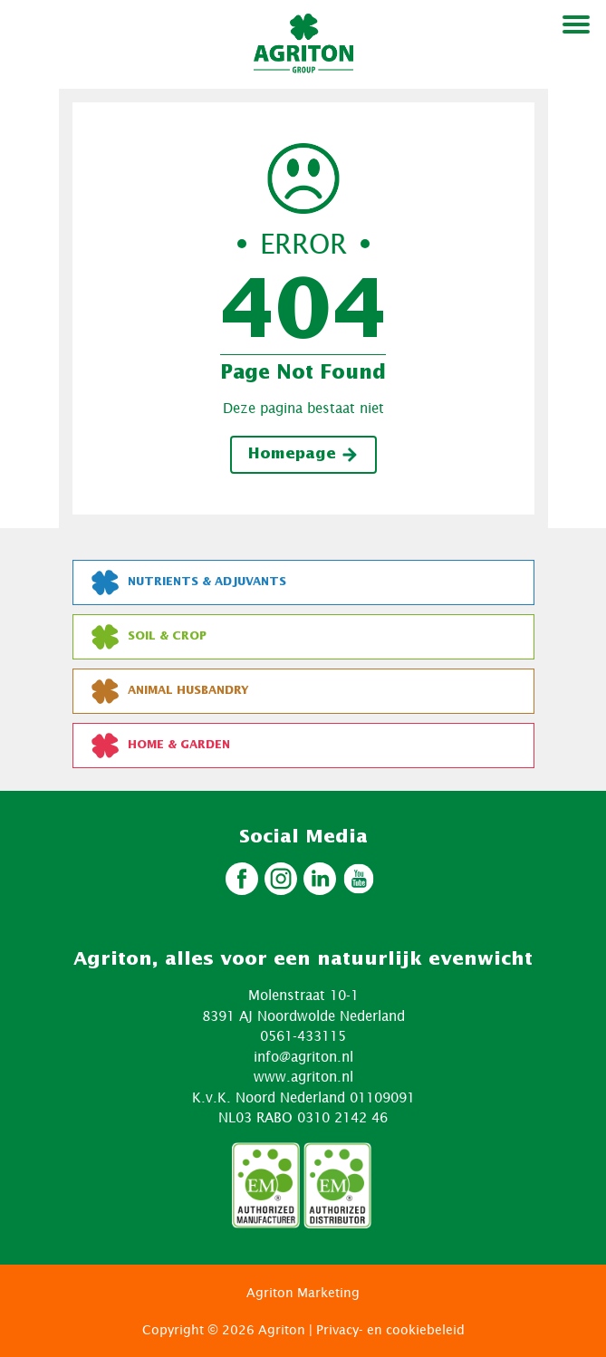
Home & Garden (160, 745)
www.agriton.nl (303, 1076)
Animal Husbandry (170, 691)
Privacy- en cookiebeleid (390, 1329)
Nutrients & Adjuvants (188, 582)
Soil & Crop (149, 637)
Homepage (303, 455)
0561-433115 (303, 1035)
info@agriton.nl (303, 1056)
